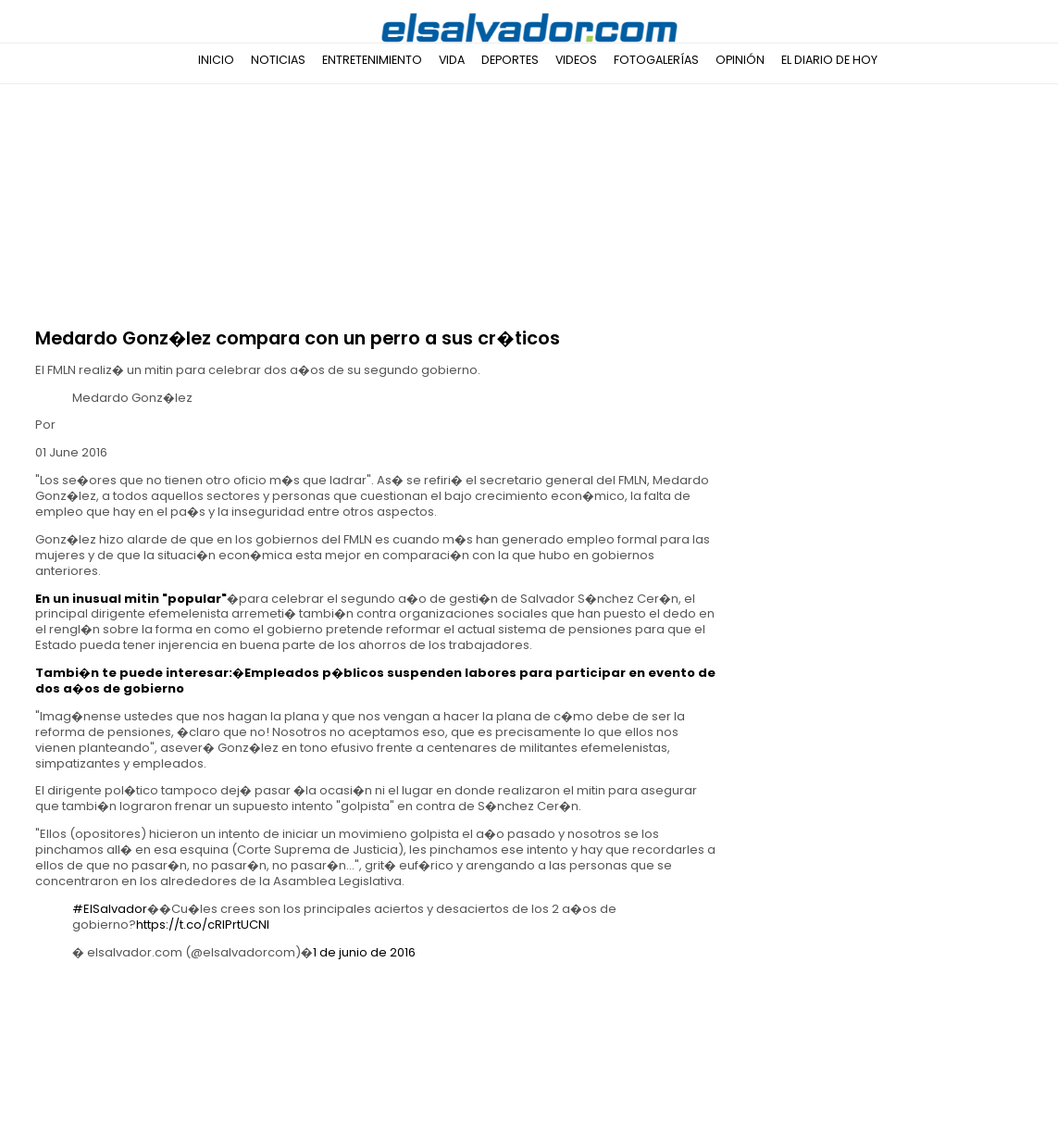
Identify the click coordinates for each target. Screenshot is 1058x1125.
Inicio (216, 60)
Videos (576, 60)
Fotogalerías (656, 60)
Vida (452, 60)
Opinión (740, 60)
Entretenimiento (372, 60)
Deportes (510, 60)
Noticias (278, 60)
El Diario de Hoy (829, 60)
